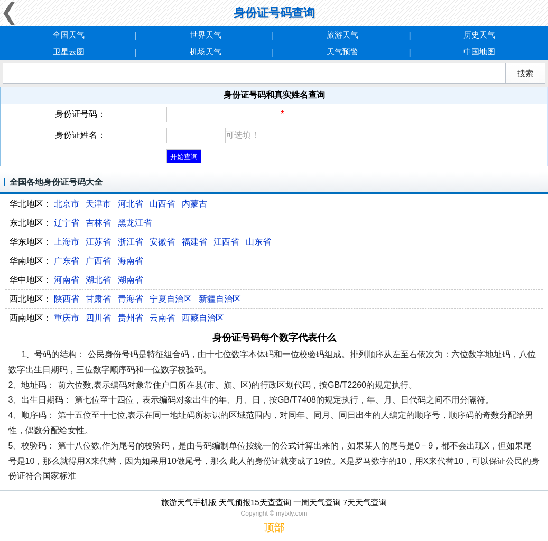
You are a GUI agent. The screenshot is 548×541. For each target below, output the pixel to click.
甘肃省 (98, 298)
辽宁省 (66, 222)
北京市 (66, 203)
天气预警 (342, 51)
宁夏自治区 (171, 298)
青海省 (130, 298)
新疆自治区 (220, 298)
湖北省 (98, 279)
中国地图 (479, 51)
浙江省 (130, 241)
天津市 (98, 203)
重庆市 (66, 317)
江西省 (226, 241)
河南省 (66, 279)
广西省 (98, 260)
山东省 (258, 241)
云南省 (162, 317)
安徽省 (162, 241)
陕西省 (66, 298)
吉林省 (98, 222)
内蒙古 (194, 203)
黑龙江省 (135, 222)
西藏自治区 (203, 317)
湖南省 (130, 279)
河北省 (130, 203)
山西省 (162, 203)
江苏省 (98, 241)
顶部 (274, 527)
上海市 (66, 241)
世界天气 (205, 34)
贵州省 (130, 317)
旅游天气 (342, 34)
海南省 (130, 260)
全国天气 (69, 34)
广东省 (66, 260)
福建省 (194, 241)
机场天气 (205, 51)
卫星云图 (69, 51)
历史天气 (479, 34)
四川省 (98, 317)
